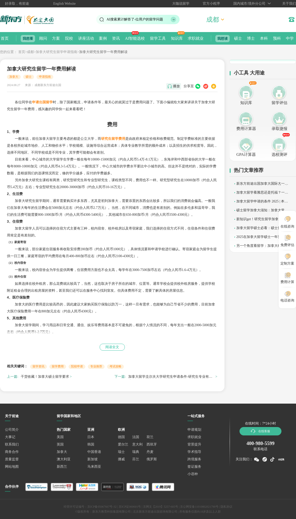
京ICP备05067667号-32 (102, 506)
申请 (42, 102)
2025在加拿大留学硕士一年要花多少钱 (262, 238)
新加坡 (92, 459)
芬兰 (135, 459)
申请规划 (194, 429)
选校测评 (279, 154)
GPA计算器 (246, 154)
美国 (60, 437)
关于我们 (289, 3)
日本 (90, 437)
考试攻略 (115, 366)
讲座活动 (86, 38)
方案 (56, 38)
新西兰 (62, 466)
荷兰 (150, 437)
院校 (69, 38)
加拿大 (13, 76)
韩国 (90, 444)
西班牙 (152, 444)
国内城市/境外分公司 (249, 3)
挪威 (121, 459)
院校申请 (77, 366)
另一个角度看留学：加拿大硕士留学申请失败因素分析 (262, 247)
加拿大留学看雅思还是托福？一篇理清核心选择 (262, 194)
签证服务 (194, 466)
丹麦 (150, 452)
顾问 (43, 38)
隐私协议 (226, 506)
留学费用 (58, 366)
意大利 (137, 444)
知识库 (177, 38)
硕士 (238, 38)
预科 (277, 38)
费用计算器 (246, 128)
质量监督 (12, 459)
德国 (121, 437)
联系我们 (12, 444)
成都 (30, 52)
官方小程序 (211, 3)
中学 (290, 38)
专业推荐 (96, 366)
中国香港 (94, 452)
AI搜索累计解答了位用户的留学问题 (135, 19)
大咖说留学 (180, 3)
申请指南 (45, 76)
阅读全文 (112, 347)
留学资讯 (38, 366)
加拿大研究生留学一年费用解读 (103, 52)
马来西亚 (94, 466)
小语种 (192, 474)
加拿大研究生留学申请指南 (56, 52)
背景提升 (194, 444)
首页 (5, 38)
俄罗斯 (152, 459)
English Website (64, 3)
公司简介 (12, 429)
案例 (103, 38)
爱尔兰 (123, 444)
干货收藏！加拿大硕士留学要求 (45, 376)
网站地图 (12, 466)
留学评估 (279, 103)
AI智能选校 (135, 38)
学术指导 (194, 452)
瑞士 (121, 452)
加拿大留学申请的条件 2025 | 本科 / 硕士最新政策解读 (263, 203)
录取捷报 (279, 128)
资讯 (116, 38)
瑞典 (135, 452)
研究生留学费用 (113, 139)
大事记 (10, 437)
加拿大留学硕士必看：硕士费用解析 (262, 229)
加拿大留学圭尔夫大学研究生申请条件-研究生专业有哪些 (170, 377)
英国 (60, 444)
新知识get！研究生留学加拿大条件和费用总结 (262, 220)
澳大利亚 (64, 459)
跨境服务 (194, 459)
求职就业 (196, 38)
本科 (264, 38)
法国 (135, 437)
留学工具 (158, 38)
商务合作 (12, 452)
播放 (176, 86)
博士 (251, 38)
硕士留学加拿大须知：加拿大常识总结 (262, 211)
